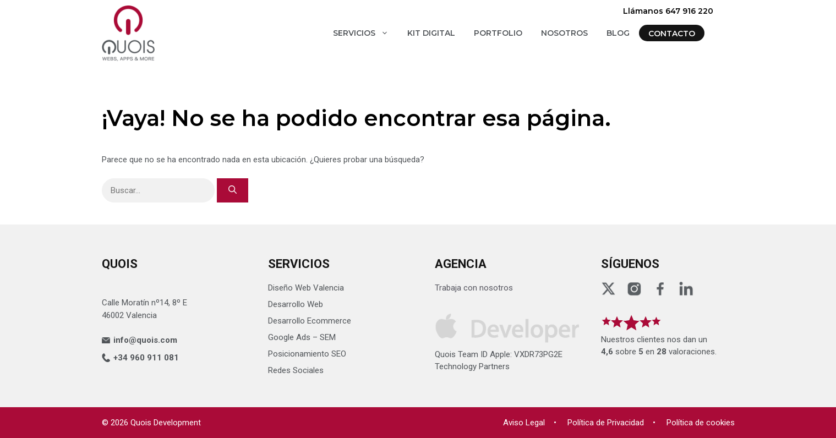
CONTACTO (671, 34)
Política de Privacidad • (611, 423)
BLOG (618, 33)
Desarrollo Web (295, 304)
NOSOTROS (564, 33)
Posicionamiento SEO (307, 354)
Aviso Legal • (529, 423)
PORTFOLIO (498, 33)
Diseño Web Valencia (306, 288)
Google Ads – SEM (302, 337)
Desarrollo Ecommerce (309, 321)
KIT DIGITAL (431, 33)
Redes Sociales (296, 370)
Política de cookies (700, 423)
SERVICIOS (365, 33)
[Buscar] (232, 190)
